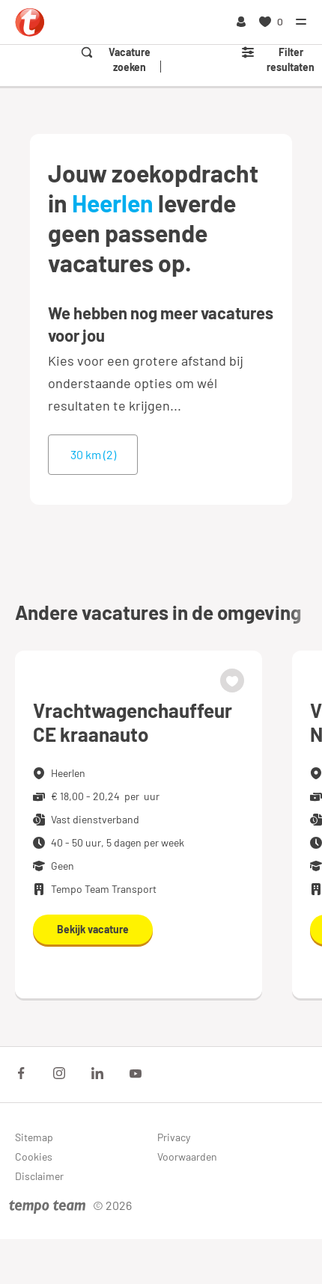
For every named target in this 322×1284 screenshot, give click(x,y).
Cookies (33, 1156)
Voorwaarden (187, 1156)
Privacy (173, 1137)
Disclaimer (39, 1176)
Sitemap (34, 1137)
